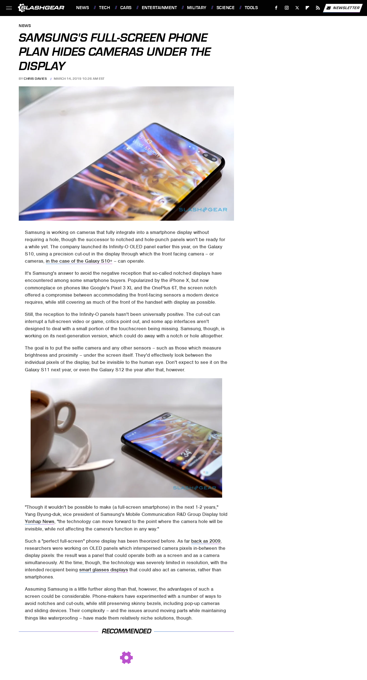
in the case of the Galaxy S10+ (79, 261)
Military (196, 7)
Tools (251, 7)
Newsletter (342, 8)
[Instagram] (287, 8)
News (82, 7)
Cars (126, 7)
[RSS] (318, 8)
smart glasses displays (103, 570)
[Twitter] (297, 8)
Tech (104, 7)
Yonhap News (39, 521)
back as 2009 (205, 541)
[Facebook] (276, 8)
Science (226, 7)
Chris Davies (35, 79)
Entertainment (159, 7)
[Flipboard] (308, 8)
